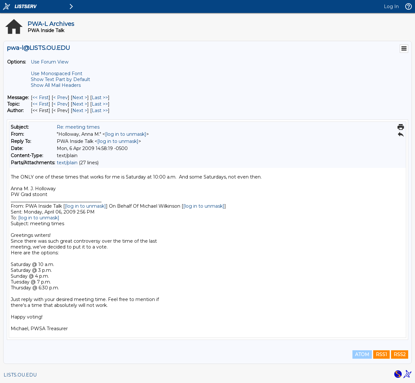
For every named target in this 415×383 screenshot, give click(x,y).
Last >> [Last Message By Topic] (100, 104)
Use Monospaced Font (56, 73)
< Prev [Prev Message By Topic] (60, 104)
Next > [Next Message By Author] (79, 110)
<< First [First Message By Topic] (40, 104)
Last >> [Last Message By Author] (100, 110)
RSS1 (381, 354)
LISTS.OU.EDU (20, 375)
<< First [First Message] (40, 97)
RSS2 (400, 354)
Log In (391, 6)
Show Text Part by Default (60, 79)
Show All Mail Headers (56, 85)
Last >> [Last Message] (100, 97)
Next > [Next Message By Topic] (79, 104)
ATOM (362, 354)
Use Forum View (49, 62)
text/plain (67, 163)
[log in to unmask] (125, 134)
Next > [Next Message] (79, 97)
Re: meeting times (78, 127)
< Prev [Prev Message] (60, 97)
